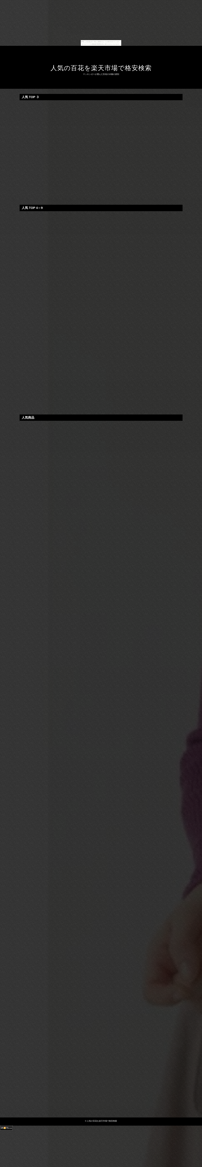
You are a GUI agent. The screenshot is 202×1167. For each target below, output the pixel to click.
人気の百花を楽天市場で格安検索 (101, 68)
